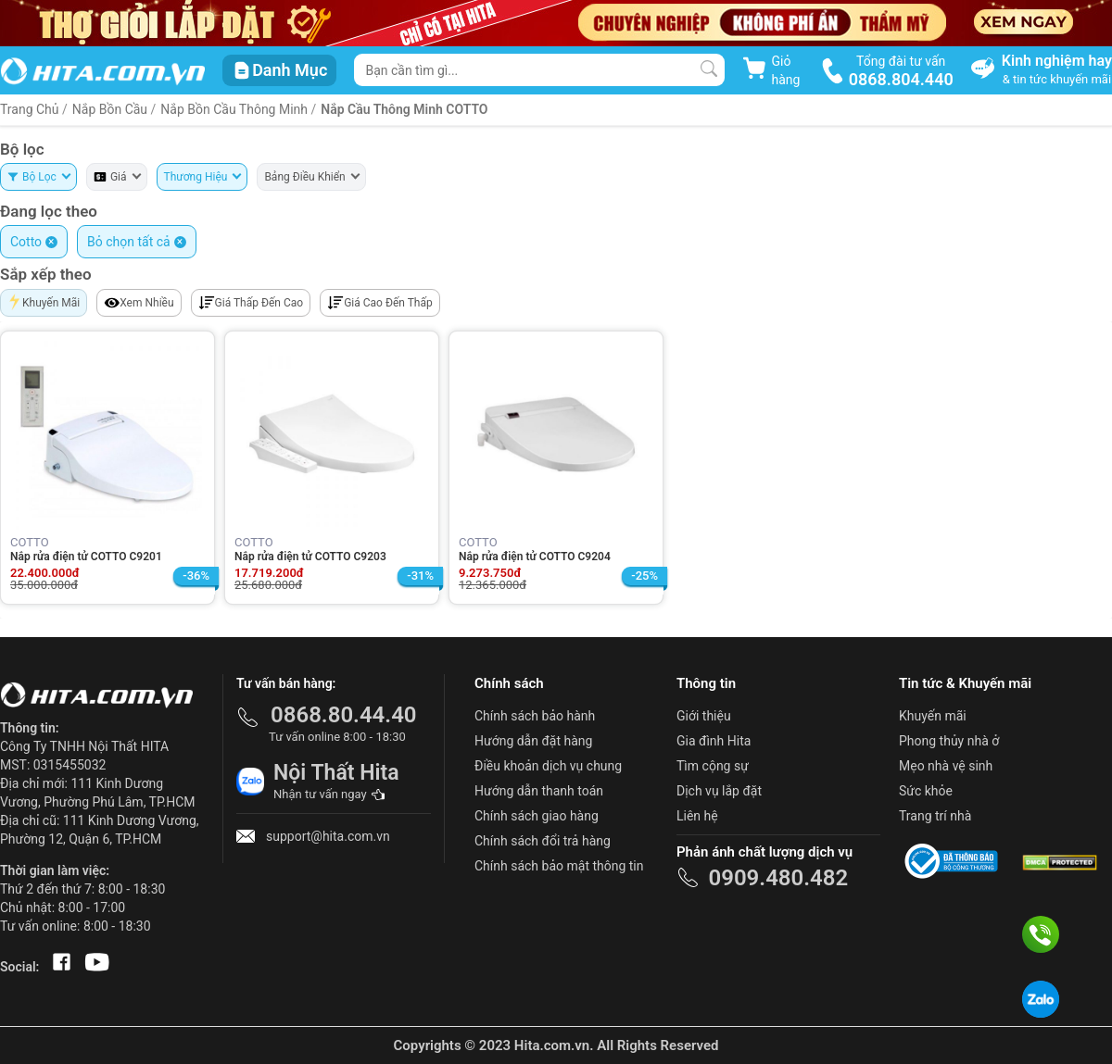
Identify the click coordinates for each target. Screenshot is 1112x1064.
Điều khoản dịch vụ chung (548, 765)
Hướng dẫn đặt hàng (533, 740)
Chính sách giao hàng (536, 815)
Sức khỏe (926, 790)
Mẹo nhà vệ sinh (945, 765)
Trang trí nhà (935, 815)
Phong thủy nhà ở (949, 740)
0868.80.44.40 (344, 715)
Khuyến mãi (933, 715)
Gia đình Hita (713, 740)
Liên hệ (697, 815)
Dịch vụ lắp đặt (719, 790)
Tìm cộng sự (712, 765)
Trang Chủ (29, 109)
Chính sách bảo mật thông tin (559, 865)
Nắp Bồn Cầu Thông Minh (235, 109)
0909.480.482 (778, 878)
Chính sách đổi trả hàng (542, 840)
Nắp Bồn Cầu (109, 109)
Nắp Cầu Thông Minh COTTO (404, 109)
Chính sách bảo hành (534, 715)
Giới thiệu (703, 715)
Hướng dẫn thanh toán (538, 790)
